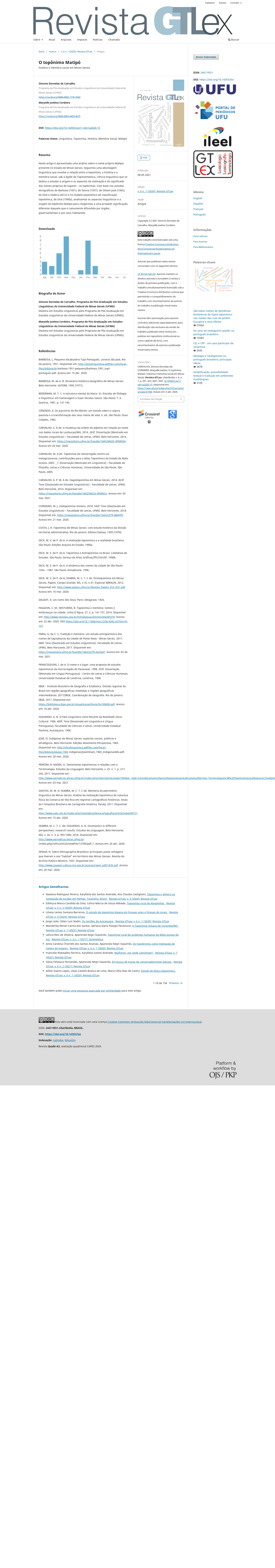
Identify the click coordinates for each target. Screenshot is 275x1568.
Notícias (98, 39)
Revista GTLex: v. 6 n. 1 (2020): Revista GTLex (142, 921)
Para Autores (200, 241)
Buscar (233, 39)
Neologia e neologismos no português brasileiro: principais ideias (212, 359)
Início (41, 51)
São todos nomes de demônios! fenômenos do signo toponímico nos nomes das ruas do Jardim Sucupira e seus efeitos (212, 316)
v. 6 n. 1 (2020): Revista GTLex (76, 51)
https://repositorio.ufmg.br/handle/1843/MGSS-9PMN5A (91, 441)
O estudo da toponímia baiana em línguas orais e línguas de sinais (127, 912)
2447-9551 (207, 72)
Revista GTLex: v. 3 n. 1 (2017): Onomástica (77, 939)
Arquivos (66, 39)
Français (198, 209)
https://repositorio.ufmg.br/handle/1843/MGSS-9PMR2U (73, 493)
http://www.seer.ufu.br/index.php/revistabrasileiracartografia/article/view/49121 (88, 813)
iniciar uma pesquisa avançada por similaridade (92, 990)
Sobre (37, 39)
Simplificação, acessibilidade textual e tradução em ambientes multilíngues (213, 375)
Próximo (174, 983)
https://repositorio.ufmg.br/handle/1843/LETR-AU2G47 (72, 652)
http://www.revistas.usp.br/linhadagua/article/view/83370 (79, 617)
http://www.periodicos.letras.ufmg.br (61, 839)
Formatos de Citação (151, 399)
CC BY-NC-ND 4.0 (146, 274)
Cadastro (210, 2)
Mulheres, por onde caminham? (134, 952)
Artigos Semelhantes (54, 887)
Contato (235, 2)
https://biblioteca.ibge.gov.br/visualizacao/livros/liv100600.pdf (77, 704)
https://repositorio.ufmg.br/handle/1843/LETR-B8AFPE (90, 515)
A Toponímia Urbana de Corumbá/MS (155, 925)
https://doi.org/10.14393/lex (216, 79)
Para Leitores (200, 236)
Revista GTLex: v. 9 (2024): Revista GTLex (133, 898)
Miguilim (70, 1040)
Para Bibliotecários (203, 247)
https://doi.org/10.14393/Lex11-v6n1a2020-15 (72, 128)
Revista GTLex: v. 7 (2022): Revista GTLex (70, 930)
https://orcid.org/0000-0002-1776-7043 (59, 97)
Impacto (82, 39)
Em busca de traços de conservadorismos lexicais (142, 961)
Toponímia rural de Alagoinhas (146, 903)
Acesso (222, 2)
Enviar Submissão (206, 57)
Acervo (52, 51)
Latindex (58, 1040)
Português (199, 214)
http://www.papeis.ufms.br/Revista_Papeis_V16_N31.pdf (91, 587)
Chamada (114, 39)
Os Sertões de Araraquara (98, 921)
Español (198, 203)
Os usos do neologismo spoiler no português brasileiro (213, 332)
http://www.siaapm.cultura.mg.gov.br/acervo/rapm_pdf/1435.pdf (78, 865)
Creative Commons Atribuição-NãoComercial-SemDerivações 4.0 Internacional (155, 1021)
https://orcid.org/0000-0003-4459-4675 (59, 116)
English (197, 198)
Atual (52, 39)
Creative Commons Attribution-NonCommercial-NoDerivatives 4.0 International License (158, 249)
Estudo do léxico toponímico (158, 971)
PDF (145, 157)
